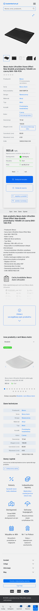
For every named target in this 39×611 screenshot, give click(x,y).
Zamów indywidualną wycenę (20, 581)
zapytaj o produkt (19, 196)
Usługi (5, 564)
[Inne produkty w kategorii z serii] (19, 342)
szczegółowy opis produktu (19, 315)
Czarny (22, 112)
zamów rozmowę (19, 201)
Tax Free (19, 586)
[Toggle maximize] (33, 15)
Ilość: (13, 172)
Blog (4, 572)
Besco (22, 79)
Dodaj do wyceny (19, 188)
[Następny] (33, 367)
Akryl (21, 98)
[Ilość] (20, 172)
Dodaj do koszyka (19, 179)
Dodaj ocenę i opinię (11, 468)
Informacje (7, 568)
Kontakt (6, 560)
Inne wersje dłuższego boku (27, 128)
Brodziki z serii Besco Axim (26, 396)
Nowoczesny (24, 94)
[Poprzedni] (5, 367)
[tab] (4, 388)
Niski (21, 102)
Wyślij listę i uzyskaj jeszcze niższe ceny (27, 493)
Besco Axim (23, 87)
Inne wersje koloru (25, 115)
